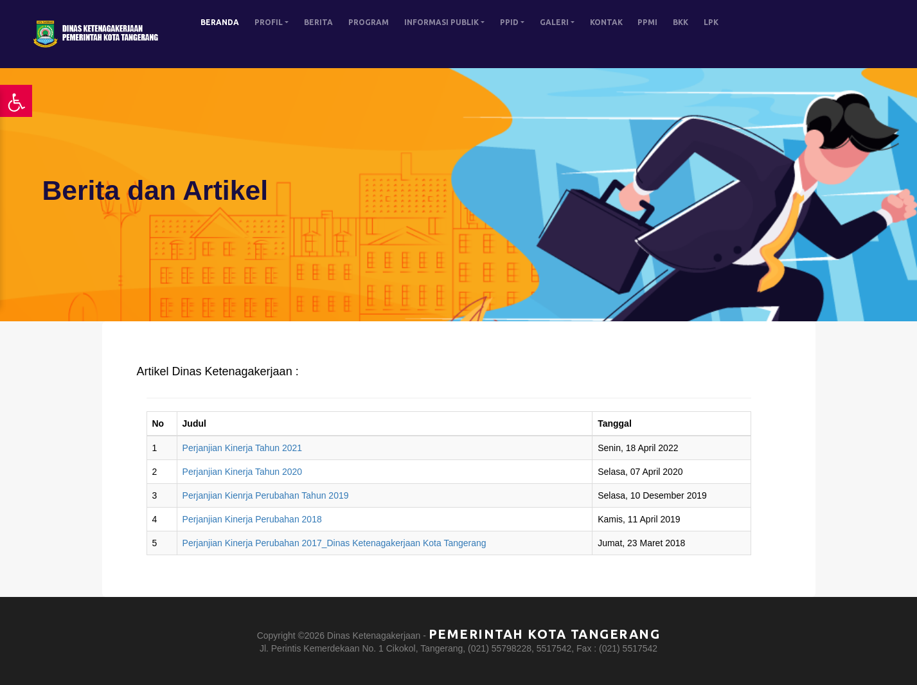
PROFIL (268, 22)
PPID (509, 22)
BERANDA (219, 22)
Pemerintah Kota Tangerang (545, 634)
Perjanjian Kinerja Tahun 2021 (243, 448)
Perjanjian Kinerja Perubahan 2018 (252, 519)
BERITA (318, 22)
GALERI (554, 22)
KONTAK (606, 22)
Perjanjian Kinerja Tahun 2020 (243, 472)
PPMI (647, 22)
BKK (680, 22)
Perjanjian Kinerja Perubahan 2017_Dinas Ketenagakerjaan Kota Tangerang (334, 543)
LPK (711, 22)
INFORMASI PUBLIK (441, 22)
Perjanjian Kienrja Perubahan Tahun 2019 (266, 495)
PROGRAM (368, 22)
